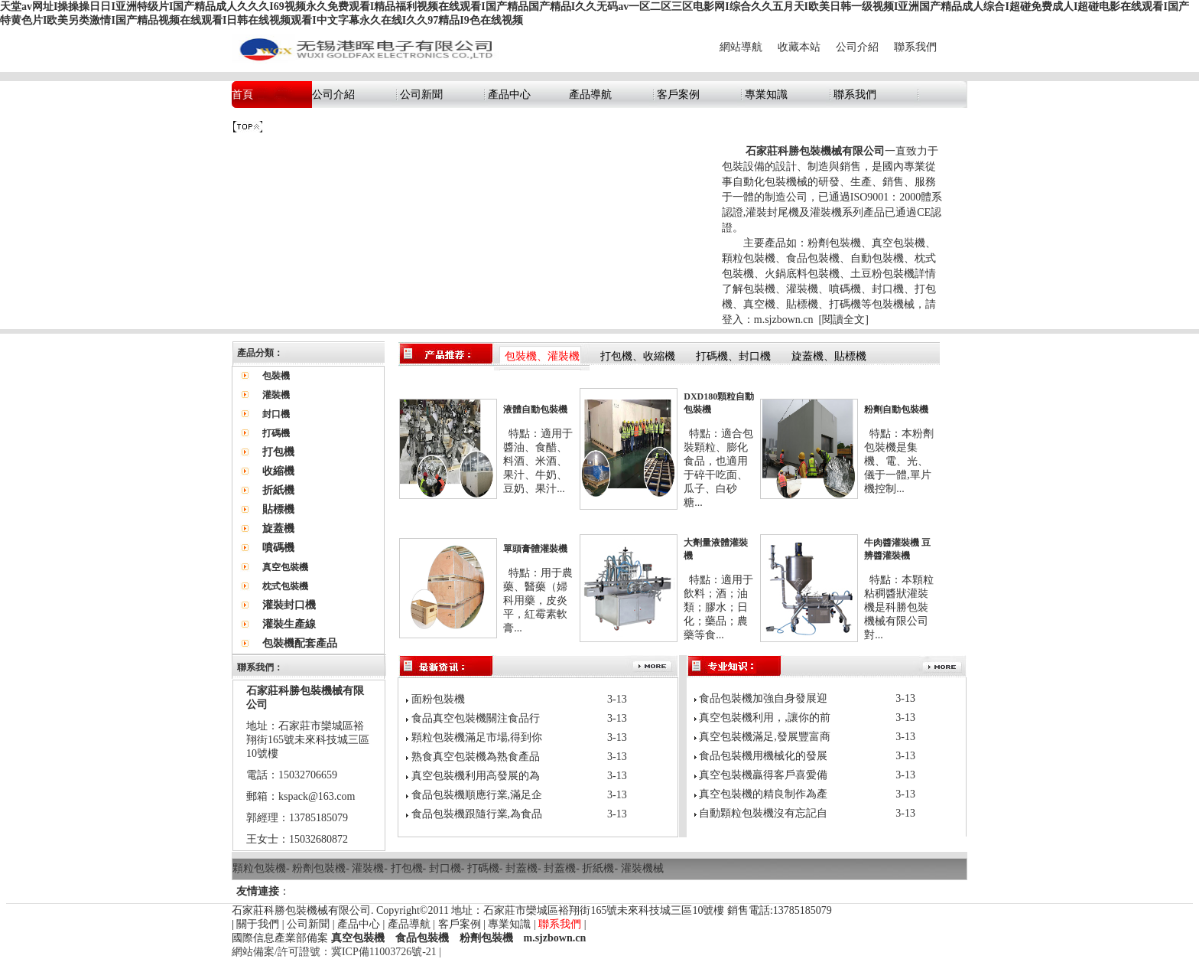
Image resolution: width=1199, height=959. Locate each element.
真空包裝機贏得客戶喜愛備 (763, 775)
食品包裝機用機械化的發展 (763, 756)
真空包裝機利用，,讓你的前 (764, 717)
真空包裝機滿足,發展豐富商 (764, 736)
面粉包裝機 (438, 699)
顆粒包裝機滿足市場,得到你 (477, 737)
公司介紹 (857, 47)
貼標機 (278, 509)
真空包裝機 (358, 938)
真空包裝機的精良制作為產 (763, 794)
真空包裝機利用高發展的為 (475, 775)
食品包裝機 (422, 938)
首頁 (242, 94)
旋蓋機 (278, 528)
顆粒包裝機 (259, 868)
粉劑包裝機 (319, 868)
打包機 (278, 452)
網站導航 (741, 47)
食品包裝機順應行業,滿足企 (477, 795)
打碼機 (483, 868)
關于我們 (257, 924)
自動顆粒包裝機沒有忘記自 (763, 813)
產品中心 (509, 94)
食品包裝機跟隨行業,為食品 (477, 814)
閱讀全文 (843, 319)
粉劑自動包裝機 (896, 409)
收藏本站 (799, 47)
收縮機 (278, 471)
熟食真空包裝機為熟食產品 (475, 756)
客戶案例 (678, 94)
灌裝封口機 (289, 605)
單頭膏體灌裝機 (535, 548)
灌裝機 (368, 868)
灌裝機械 (642, 868)
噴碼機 (278, 547)
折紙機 (278, 490)
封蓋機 (521, 868)
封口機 (445, 868)
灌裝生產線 (289, 624)
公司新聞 (421, 94)
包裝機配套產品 (299, 643)
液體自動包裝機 (535, 409)
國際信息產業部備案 (280, 938)
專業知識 (766, 94)
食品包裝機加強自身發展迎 (763, 698)
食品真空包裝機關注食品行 (475, 718)
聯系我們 (915, 47)
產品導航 (590, 94)
